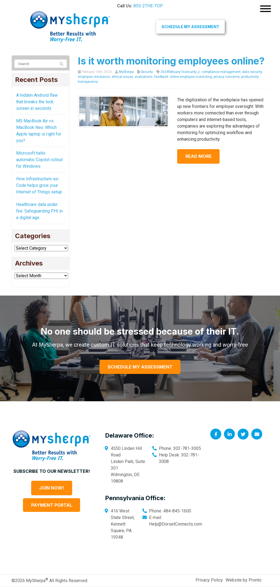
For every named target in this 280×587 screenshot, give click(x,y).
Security (147, 72)
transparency (88, 82)
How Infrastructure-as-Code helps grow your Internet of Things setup (39, 185)
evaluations (144, 77)
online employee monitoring (191, 77)
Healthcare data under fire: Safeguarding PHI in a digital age (39, 211)
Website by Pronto (243, 580)
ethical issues (122, 77)
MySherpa (126, 72)
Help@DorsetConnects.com (175, 524)
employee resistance (94, 77)
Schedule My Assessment (190, 26)
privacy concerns (227, 77)
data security (252, 72)
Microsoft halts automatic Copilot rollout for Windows (39, 160)
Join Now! (51, 488)
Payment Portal (51, 505)
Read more (201, 156)
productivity (249, 77)
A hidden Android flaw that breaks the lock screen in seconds (37, 102)
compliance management (221, 72)
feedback (161, 77)
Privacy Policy (209, 580)
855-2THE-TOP (148, 5)
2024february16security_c (180, 72)
